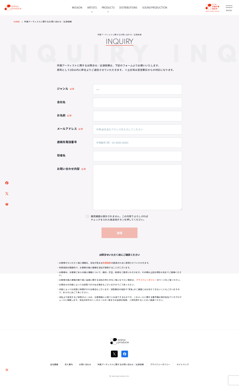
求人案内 (69, 364)
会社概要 (54, 364)
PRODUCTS (108, 7)
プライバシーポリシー (146, 279)
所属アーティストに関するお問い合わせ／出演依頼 (121, 364)
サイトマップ (183, 364)
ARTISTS (92, 7)
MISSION (77, 7)
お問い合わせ (85, 364)
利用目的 (107, 262)
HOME (17, 21)
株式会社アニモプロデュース (119, 341)
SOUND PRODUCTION (154, 7)
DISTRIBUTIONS (128, 7)
